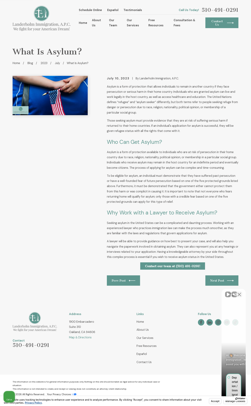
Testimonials (133, 10)
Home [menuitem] (83, 23)
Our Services (145, 338)
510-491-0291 (220, 10)
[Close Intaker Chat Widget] (239, 292)
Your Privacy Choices (61, 394)
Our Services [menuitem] (133, 22)
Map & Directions (80, 337)
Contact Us (144, 362)
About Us (143, 330)
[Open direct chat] (232, 292)
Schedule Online (90, 10)
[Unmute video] (188, 292)
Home (140, 322)
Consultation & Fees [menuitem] (184, 22)
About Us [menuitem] (96, 22)
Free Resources (147, 346)
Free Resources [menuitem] (155, 22)
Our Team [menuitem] (113, 22)
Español (112, 10)
